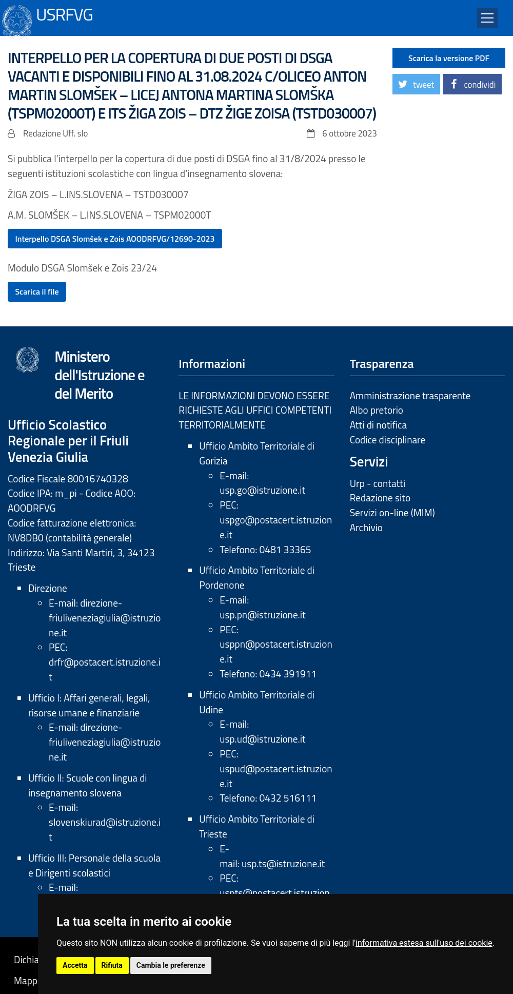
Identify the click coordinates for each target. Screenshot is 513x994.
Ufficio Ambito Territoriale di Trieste (256, 826)
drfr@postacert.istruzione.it (105, 669)
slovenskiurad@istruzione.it (105, 829)
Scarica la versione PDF (448, 58)
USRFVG (64, 13)
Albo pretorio (376, 409)
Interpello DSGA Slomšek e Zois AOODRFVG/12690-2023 (114, 238)
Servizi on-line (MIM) (392, 512)
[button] (416, 84)
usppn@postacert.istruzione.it (276, 651)
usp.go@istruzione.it (262, 489)
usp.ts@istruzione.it (283, 863)
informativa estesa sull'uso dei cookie (424, 943)
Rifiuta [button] (112, 965)
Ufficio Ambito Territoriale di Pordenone (256, 577)
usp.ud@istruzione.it (262, 738)
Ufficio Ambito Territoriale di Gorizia (256, 453)
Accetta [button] (75, 965)
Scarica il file (36, 291)
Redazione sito (380, 497)
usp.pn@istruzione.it (262, 614)
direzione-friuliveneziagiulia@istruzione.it (105, 617)
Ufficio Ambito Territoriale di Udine (256, 702)
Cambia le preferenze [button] (170, 965)
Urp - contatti (378, 483)
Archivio (366, 527)
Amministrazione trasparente (410, 395)
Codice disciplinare (388, 439)
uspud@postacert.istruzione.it (276, 776)
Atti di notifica (378, 424)
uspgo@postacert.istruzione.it (276, 527)
